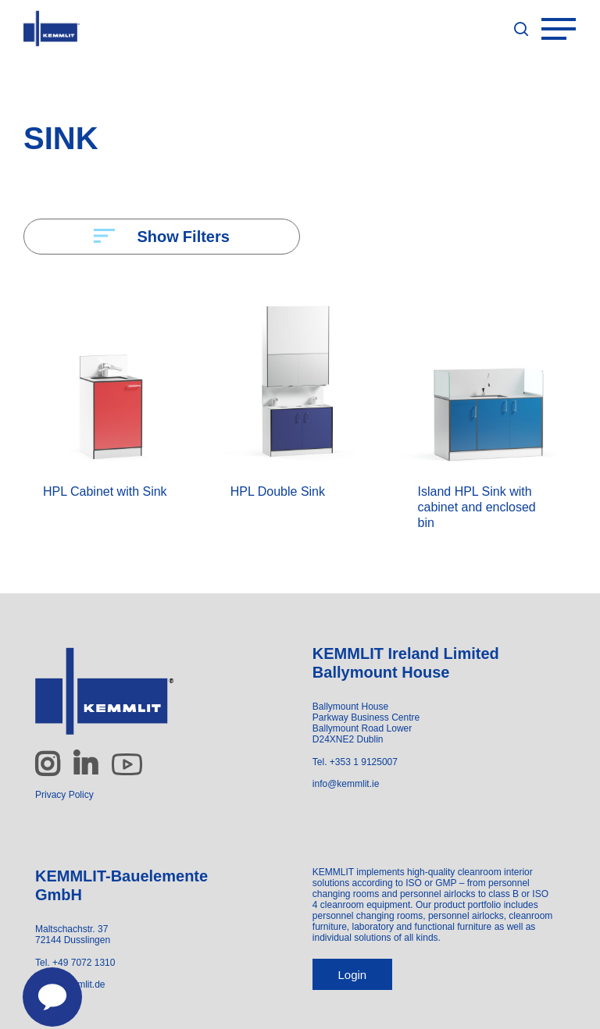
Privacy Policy (64, 794)
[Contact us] (44, 988)
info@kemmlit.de (70, 984)
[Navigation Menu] (568, 29)
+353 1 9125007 (364, 762)
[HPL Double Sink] (299, 377)
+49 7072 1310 (83, 962)
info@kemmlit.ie (346, 783)
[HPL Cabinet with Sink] (111, 377)
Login (352, 974)
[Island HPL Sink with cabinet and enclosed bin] (486, 377)
